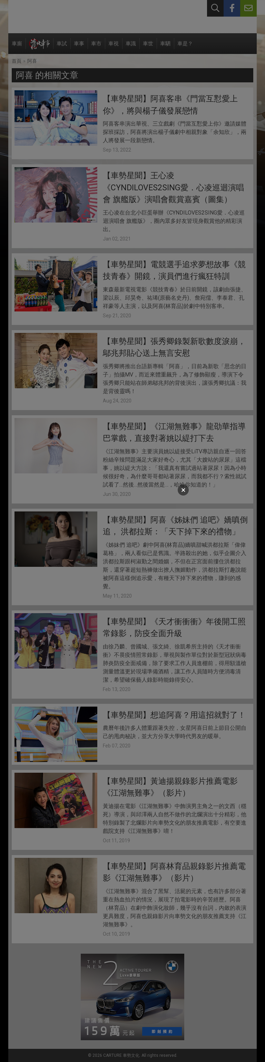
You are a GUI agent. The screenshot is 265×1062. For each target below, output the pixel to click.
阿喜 (32, 61)
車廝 (17, 47)
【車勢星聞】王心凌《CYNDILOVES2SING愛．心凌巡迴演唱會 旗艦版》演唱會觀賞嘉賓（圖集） (173, 187)
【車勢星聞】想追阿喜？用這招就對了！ (174, 715)
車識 (130, 47)
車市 (96, 47)
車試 (61, 47)
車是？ (185, 47)
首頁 (16, 61)
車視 (113, 47)
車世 (148, 47)
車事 (79, 47)
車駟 (165, 47)
